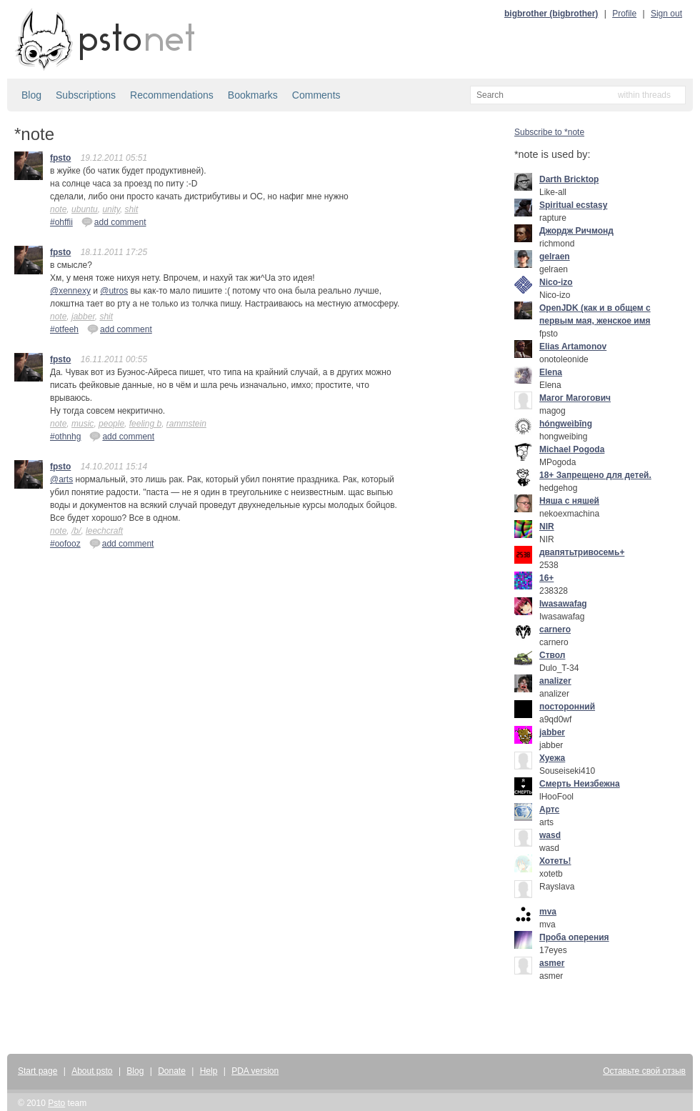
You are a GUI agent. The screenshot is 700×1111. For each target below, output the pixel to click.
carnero (555, 629)
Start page (37, 1071)
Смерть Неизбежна (579, 784)
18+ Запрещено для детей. (595, 475)
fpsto (60, 158)
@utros (114, 291)
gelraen (554, 256)
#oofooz (65, 544)
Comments (316, 95)
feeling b (145, 424)
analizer (555, 681)
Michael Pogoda (571, 449)
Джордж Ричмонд (576, 231)
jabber (83, 317)
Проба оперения (574, 937)
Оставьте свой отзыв (644, 1071)
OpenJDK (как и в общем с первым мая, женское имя (595, 314)
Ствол (552, 655)
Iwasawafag (563, 604)
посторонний (567, 707)
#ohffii (61, 222)
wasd (550, 835)
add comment (113, 221)
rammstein (186, 424)
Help (209, 1071)
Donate (172, 1071)
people (111, 424)
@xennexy (70, 291)
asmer (551, 963)
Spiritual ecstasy (573, 205)
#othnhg (65, 437)
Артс (549, 809)
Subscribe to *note (549, 132)
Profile (624, 14)
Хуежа (552, 758)
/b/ (76, 531)
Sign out (666, 14)
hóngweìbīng (565, 424)
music (82, 424)
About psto (91, 1071)
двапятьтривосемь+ (581, 552)
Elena (550, 372)
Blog (31, 95)
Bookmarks (253, 95)
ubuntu (84, 209)
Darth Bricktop (569, 179)
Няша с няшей (569, 501)
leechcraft (104, 531)
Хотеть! (555, 861)
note (58, 209)
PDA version (255, 1071)
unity (110, 209)
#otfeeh (64, 329)
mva (547, 912)
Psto (56, 1103)
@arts (61, 479)
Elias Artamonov (572, 347)
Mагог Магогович (575, 398)
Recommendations (172, 95)
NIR (546, 527)
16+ (546, 578)
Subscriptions (86, 95)
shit (132, 209)
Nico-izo (556, 282)
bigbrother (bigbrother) (551, 14)
